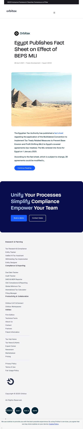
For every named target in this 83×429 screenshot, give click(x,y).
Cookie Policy (54, 424)
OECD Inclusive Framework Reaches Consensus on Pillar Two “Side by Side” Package (38, 2)
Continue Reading (25, 168)
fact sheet (58, 133)
